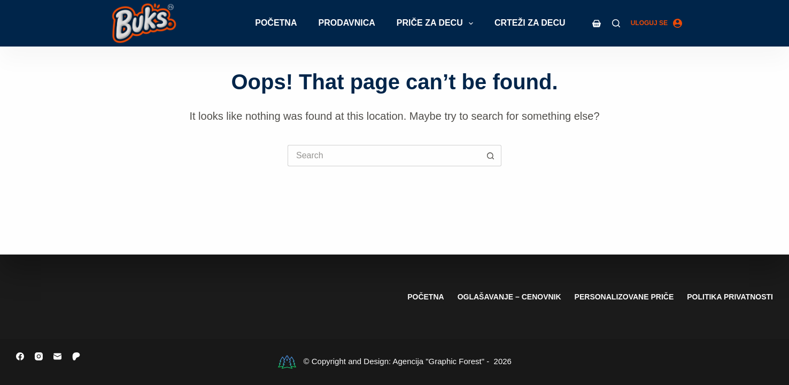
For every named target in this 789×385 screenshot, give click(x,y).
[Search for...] (384, 155)
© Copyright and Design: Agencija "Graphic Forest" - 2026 (408, 361)
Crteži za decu (530, 22)
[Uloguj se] (656, 23)
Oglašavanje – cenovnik (509, 296)
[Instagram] (39, 356)
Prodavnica (346, 22)
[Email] (57, 356)
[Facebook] (20, 356)
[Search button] (490, 155)
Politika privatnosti (730, 296)
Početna (276, 22)
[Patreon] (76, 356)
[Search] (616, 23)
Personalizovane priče (624, 296)
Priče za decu (437, 23)
